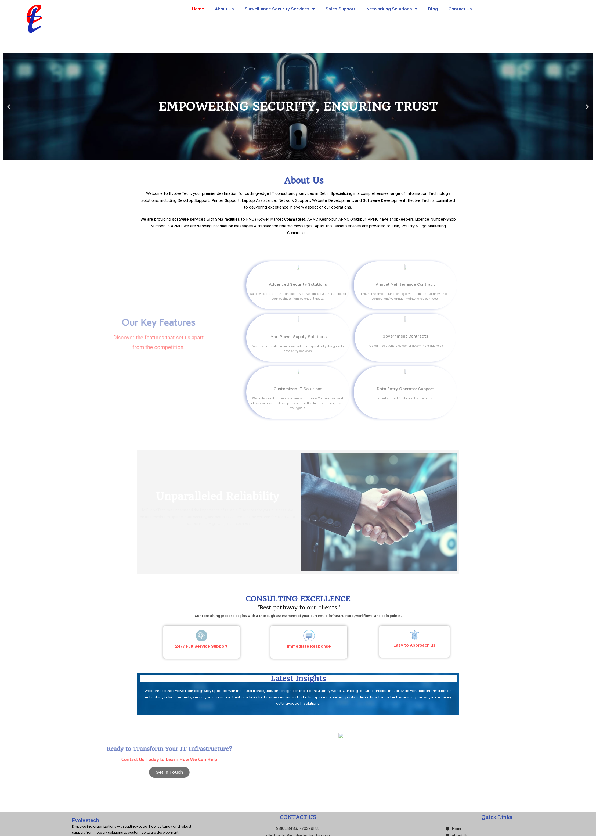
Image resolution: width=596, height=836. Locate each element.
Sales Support (341, 9)
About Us (224, 9)
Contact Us (460, 9)
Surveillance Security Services (280, 9)
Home (198, 9)
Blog (433, 9)
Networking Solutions (391, 9)
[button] (293, 156)
